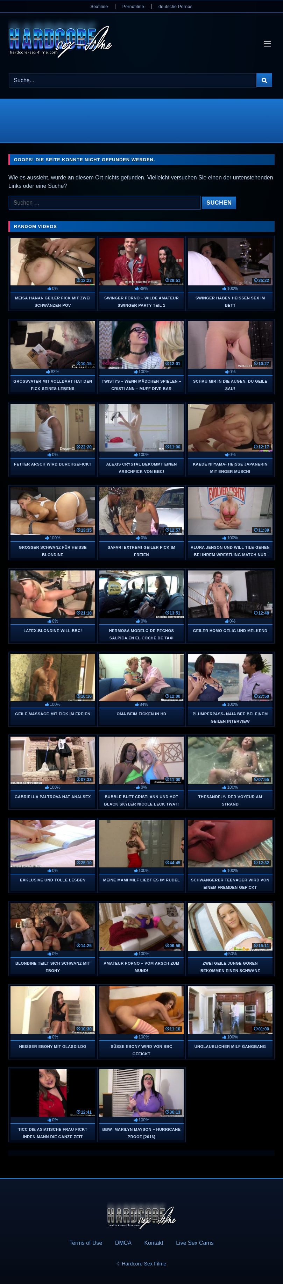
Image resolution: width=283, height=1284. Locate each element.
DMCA (123, 1243)
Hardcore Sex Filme (144, 1264)
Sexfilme (99, 6)
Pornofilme (133, 6)
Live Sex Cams (195, 1243)
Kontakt (153, 1243)
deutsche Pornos (175, 6)
